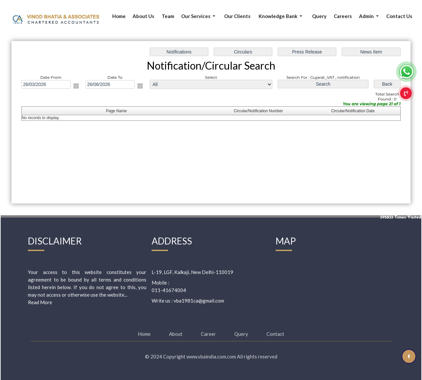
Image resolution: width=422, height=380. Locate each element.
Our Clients (237, 16)
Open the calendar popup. (76, 86)
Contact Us (399, 16)
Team (168, 16)
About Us (143, 16)
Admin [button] (367, 16)
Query (319, 16)
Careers (343, 16)
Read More (40, 302)
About (175, 330)
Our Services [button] (196, 16)
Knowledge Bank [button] (278, 16)
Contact (275, 330)
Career (208, 330)
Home (119, 16)
